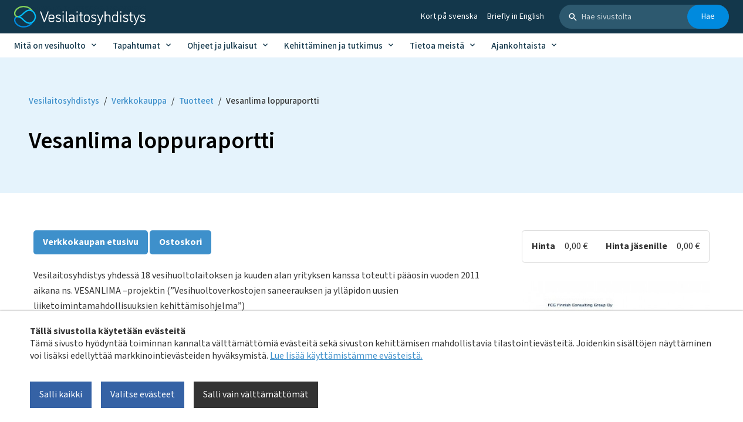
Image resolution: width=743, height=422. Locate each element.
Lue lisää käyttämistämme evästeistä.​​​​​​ (346, 355)
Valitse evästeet (142, 394)
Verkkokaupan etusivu (91, 242)
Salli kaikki (60, 394)
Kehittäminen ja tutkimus (333, 46)
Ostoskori (180, 242)
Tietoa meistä (437, 46)
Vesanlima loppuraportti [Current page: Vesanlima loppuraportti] (272, 101)
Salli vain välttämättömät (256, 394)
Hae (708, 16)
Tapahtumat (136, 46)
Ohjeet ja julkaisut (222, 46)
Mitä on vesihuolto (50, 46)
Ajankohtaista (518, 46)
